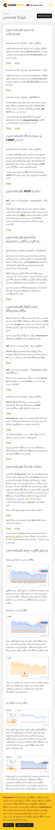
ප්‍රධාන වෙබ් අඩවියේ (14, 536)
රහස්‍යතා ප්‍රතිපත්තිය (23, 813)
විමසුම (8, 63)
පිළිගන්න (8, 825)
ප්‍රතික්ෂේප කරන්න (24, 825)
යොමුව (17, 63)
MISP (23, 215)
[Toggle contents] (44, 16)
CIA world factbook (30, 120)
